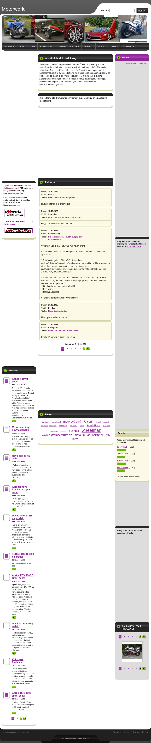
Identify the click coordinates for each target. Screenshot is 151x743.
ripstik (82, 426)
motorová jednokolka (49, 426)
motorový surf (72, 421)
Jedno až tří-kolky (68, 47)
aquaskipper (95, 435)
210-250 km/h (122, 461)
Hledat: (105, 11)
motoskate (73, 426)
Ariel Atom (93, 425)
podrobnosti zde (134, 246)
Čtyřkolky (46, 47)
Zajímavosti (129, 47)
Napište (88, 47)
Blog (22, 47)
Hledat (142, 11)
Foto (115, 47)
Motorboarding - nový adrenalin (21, 428)
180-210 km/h (122, 454)
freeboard (106, 426)
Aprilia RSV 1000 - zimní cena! (22, 694)
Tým (33, 47)
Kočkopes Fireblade (18, 660)
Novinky (9, 47)
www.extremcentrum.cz (57, 435)
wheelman (91, 430)
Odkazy (102, 47)
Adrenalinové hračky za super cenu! (21, 489)
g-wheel (63, 431)
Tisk (146, 732)
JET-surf (98, 422)
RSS (137, 732)
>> (14, 421)
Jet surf (106, 422)
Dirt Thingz (63, 426)
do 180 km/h (122, 447)
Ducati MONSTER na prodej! (22, 517)
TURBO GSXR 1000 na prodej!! (23, 555)
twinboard (45, 422)
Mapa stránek (123, 732)
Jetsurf (87, 421)
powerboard (56, 422)
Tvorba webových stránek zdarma (75, 738)
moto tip (79, 435)
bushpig (74, 431)
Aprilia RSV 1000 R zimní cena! (22, 576)
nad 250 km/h (122, 468)
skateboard (54, 431)
